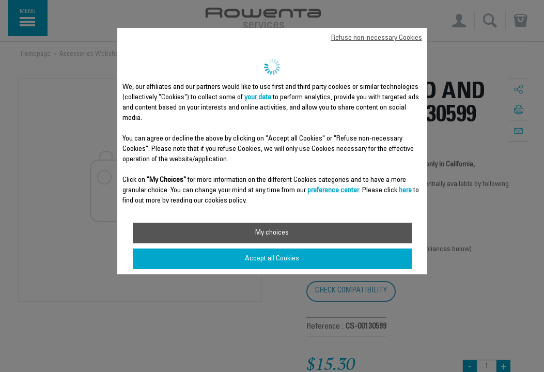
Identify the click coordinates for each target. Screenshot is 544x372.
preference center (333, 190)
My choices (272, 233)
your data (257, 97)
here (405, 190)
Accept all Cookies (272, 258)
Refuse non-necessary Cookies (376, 38)
